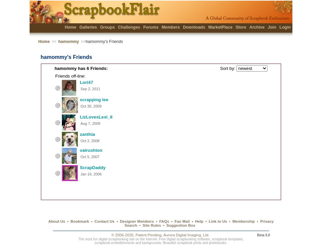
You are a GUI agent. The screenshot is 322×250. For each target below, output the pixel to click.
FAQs (164, 221)
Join (272, 27)
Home (71, 27)
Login (285, 27)
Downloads (194, 27)
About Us (56, 221)
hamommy (68, 41)
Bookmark (80, 221)
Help (199, 221)
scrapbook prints (189, 243)
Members (171, 27)
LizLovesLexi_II (96, 117)
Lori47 (86, 82)
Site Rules (152, 225)
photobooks (217, 243)
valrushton (91, 150)
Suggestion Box (180, 225)
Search (131, 225)
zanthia (87, 134)
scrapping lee (94, 99)
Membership (244, 221)
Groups (107, 27)
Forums (151, 27)
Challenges (129, 27)
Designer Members (137, 221)
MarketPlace (220, 27)
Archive (257, 27)
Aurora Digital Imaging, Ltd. (186, 235)
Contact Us (104, 221)
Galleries (88, 27)
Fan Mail (182, 221)
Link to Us (218, 221)
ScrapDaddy (92, 167)
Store (241, 27)
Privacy (267, 221)
